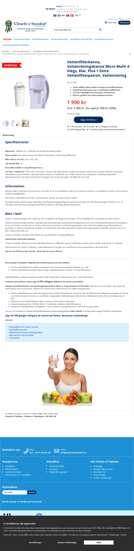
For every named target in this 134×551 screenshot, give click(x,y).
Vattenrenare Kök (21, 39)
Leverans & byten (13, 472)
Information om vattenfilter (17, 474)
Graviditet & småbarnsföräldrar (46, 51)
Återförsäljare (11, 469)
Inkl (121, 19)
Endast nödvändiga (67, 542)
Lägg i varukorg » (88, 119)
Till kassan (124, 22)
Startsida (5, 51)
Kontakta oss (99, 472)
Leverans (53, 469)
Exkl (127, 19)
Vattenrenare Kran (59, 39)
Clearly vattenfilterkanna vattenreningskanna (48, 311)
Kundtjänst (10, 466)
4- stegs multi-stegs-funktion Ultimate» (102, 311)
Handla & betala (56, 466)
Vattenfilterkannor (40, 39)
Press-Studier (99, 474)
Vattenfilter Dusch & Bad (81, 39)
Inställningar (35, 542)
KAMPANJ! (7, 39)
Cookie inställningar (102, 477)
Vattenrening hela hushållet (16, 45)
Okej (99, 542)
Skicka (32, 492)
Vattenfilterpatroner (103, 39)
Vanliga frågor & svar (103, 469)
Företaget (98, 466)
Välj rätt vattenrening (21, 51)
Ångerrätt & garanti (58, 472)
